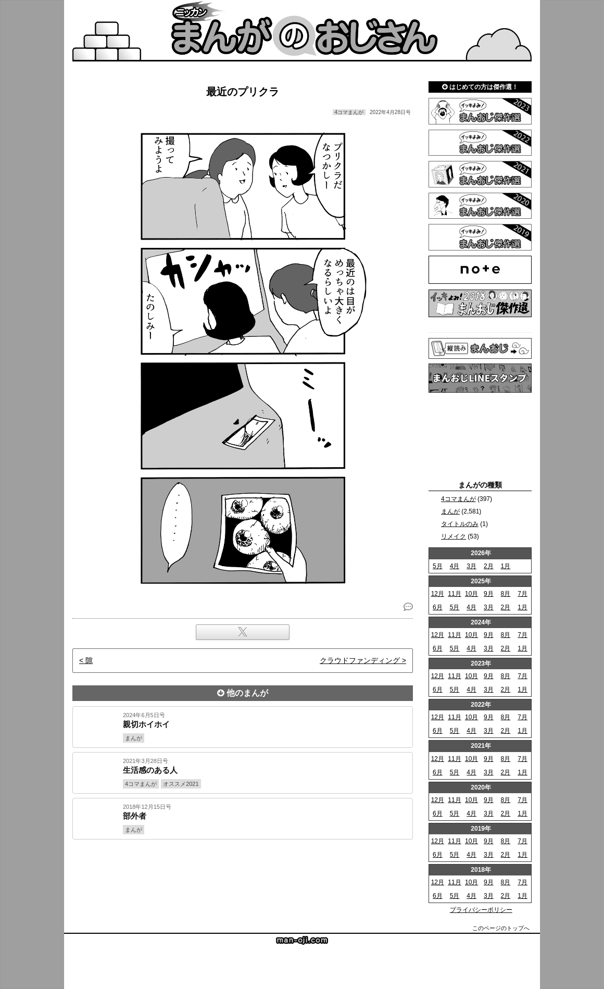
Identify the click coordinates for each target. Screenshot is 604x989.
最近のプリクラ (242, 91)
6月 (438, 607)
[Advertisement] (242, 875)
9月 (489, 593)
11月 (454, 593)
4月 (455, 566)
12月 (437, 593)
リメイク (453, 536)
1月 (506, 566)
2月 (489, 566)
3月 (471, 566)
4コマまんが (458, 499)
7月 (522, 593)
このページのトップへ (501, 928)
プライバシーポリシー (481, 909)
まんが (450, 511)
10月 (471, 593)
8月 (506, 593)
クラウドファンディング (360, 660)
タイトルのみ (460, 524)
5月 (438, 566)
